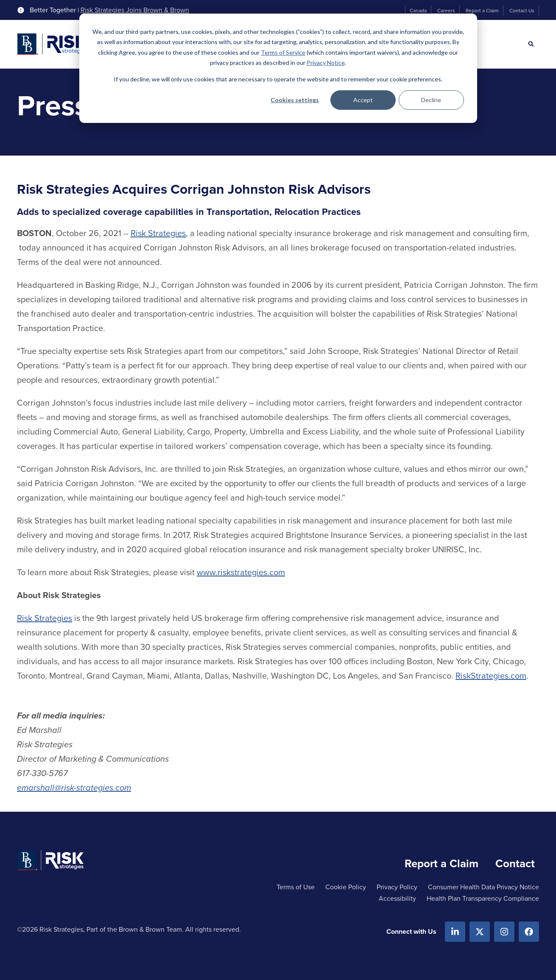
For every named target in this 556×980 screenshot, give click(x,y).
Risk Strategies (158, 233)
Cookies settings (295, 99)
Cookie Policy (345, 887)
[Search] (531, 44)
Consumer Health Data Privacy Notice (483, 887)
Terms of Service (283, 52)
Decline (431, 99)
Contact (515, 863)
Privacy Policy (397, 887)
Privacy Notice (326, 62)
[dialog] (278, 68)
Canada (418, 10)
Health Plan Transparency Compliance (483, 898)
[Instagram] (504, 932)
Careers (446, 10)
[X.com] (479, 932)
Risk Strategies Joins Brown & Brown (135, 10)
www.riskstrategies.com (241, 572)
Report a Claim (482, 10)
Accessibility (397, 898)
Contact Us (521, 10)
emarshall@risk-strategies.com (74, 787)
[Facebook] (529, 932)
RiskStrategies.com (490, 675)
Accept (363, 99)
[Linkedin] (455, 932)
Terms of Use (296, 887)
